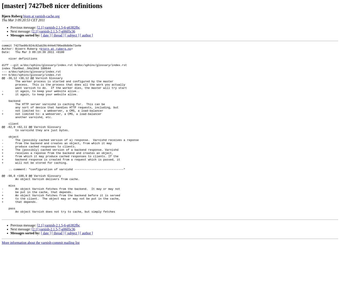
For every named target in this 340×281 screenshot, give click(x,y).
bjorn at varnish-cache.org (41, 16)
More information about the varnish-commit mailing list (41, 277)
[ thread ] (58, 35)
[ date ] (46, 35)
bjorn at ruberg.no (56, 50)
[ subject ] (72, 35)
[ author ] (86, 35)
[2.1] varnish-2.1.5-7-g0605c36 (53, 31)
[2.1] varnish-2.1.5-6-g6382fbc (58, 27)
